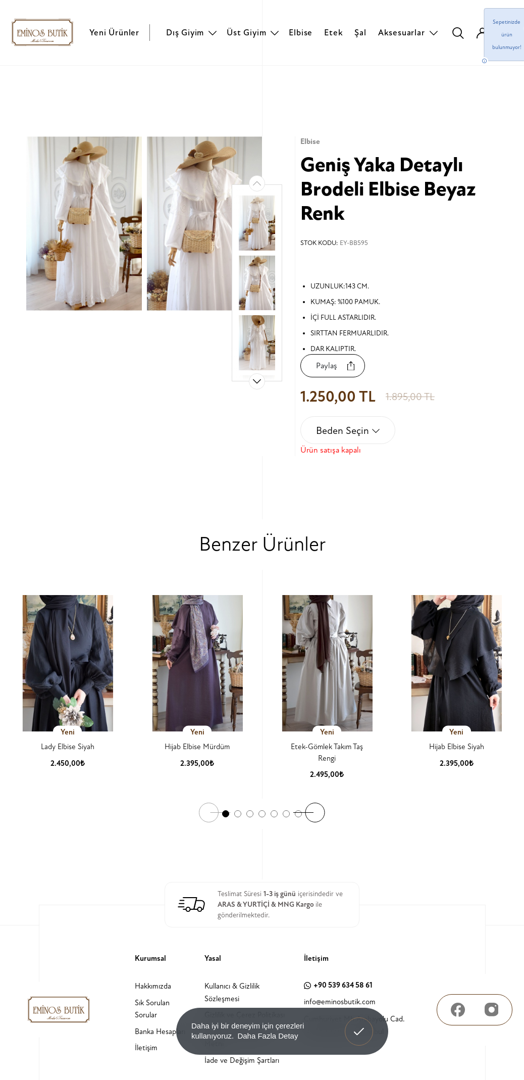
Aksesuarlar (401, 32)
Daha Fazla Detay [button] (267, 1036)
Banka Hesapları (160, 1031)
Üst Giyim (246, 32)
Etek (333, 32)
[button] (257, 381)
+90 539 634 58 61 (338, 985)
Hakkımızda (153, 986)
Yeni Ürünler (114, 32)
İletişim (146, 1048)
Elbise (300, 32)
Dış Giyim (185, 32)
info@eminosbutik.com (340, 1001)
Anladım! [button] (359, 1024)
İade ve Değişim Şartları (241, 1060)
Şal (360, 32)
